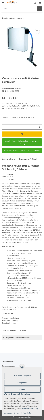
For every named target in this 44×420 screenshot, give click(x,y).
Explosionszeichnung (10, 320)
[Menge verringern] (4, 127)
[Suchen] (19, 8)
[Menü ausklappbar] (3, 1)
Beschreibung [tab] (8, 159)
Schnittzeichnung (9, 323)
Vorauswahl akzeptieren (22, 376)
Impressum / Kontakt (11, 413)
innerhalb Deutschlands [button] (26, 118)
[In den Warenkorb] (4, 25)
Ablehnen (22, 389)
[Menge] (22, 127)
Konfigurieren (22, 383)
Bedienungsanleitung (10, 318)
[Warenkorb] (39, 2)
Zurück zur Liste (9, 18)
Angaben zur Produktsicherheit (16, 337)
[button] (35, 2)
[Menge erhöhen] (39, 127)
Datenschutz (26, 413)
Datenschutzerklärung (30, 409)
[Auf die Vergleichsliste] (37, 31)
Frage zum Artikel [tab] (28, 159)
